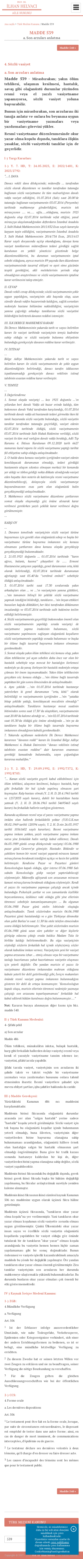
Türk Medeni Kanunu (28, 24)
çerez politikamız (60, 1542)
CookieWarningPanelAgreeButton (52, 1551)
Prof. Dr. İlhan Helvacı (43, 1555)
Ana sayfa (9, 24)
